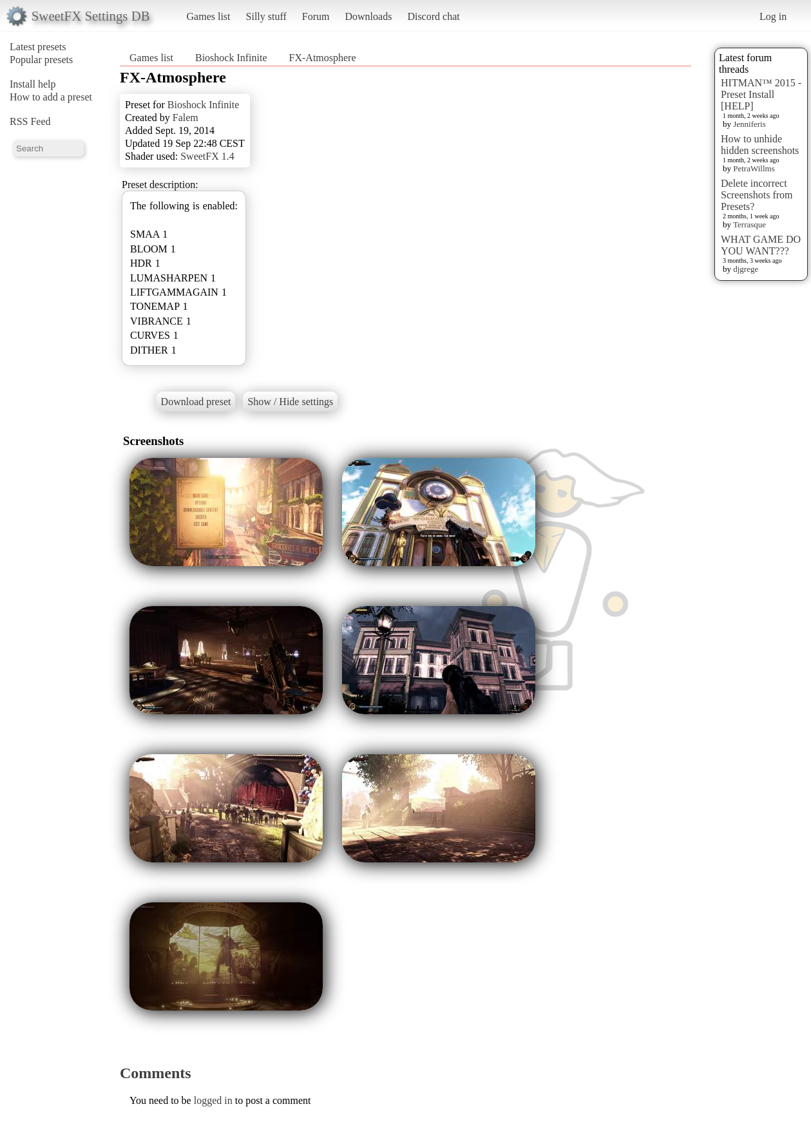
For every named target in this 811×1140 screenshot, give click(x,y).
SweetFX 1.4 (207, 156)
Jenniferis (749, 124)
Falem (185, 117)
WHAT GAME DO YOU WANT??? (761, 245)
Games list (209, 16)
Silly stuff (266, 16)
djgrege (745, 269)
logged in (213, 1100)
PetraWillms (753, 168)
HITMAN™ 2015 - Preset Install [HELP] (761, 94)
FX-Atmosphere (322, 57)
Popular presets (41, 59)
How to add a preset (51, 96)
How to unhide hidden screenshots (760, 144)
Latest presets (38, 46)
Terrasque (749, 224)
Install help (33, 84)
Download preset (196, 401)
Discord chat (433, 16)
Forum (316, 16)
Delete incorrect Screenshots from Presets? (757, 195)
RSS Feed (30, 121)
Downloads (368, 16)
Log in (773, 16)
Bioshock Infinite (231, 57)
